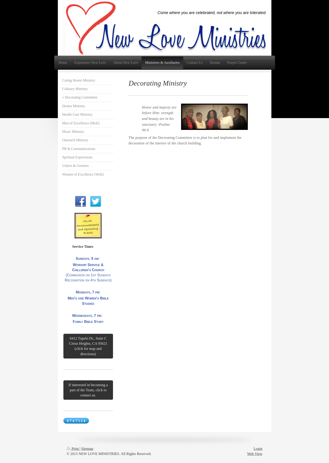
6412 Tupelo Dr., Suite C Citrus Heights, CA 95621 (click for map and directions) (88, 346)
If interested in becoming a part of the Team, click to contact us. (88, 390)
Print (73, 449)
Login (258, 449)
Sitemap (87, 449)
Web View (254, 454)
